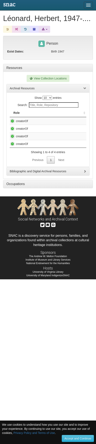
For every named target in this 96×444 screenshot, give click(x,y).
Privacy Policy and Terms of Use (34, 433)
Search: (48, 105)
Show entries (48, 98)
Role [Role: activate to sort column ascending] (16, 117)
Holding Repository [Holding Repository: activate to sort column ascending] (66, 115)
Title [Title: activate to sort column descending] (33, 117)
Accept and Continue (77, 438)
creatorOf (18, 125)
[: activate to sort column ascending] (82, 115)
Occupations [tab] (15, 348)
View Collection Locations (48, 78)
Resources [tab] (14, 68)
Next (61, 324)
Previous (37, 324)
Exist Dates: (15, 51)
